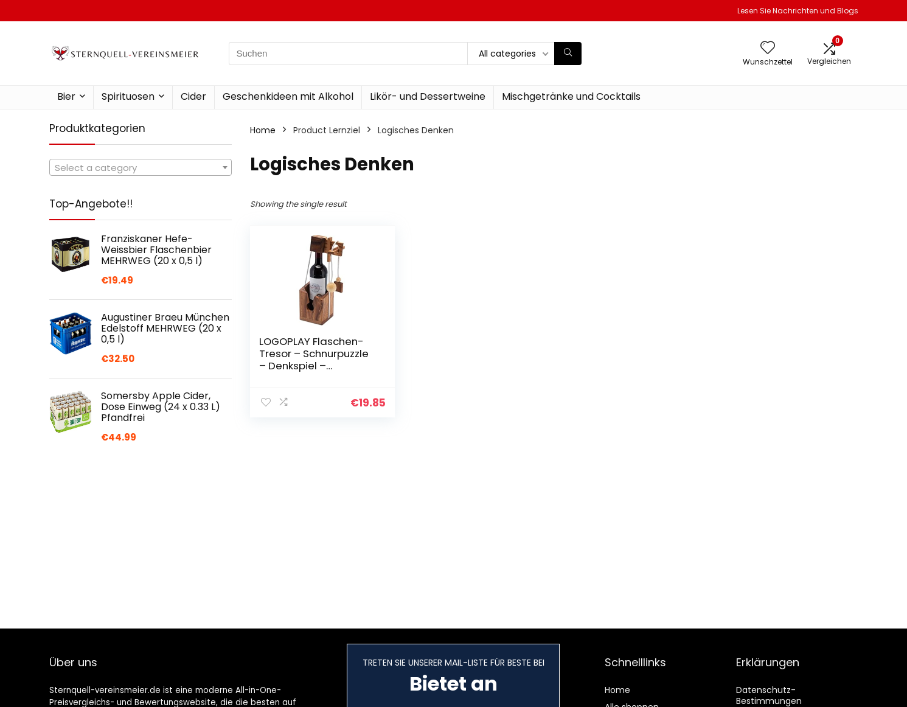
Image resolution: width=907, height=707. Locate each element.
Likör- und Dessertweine (427, 96)
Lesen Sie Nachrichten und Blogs (797, 10)
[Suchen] (568, 53)
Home (263, 130)
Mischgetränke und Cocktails (571, 96)
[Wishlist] (767, 48)
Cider (193, 96)
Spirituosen (128, 96)
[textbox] (140, 167)
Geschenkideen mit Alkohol (288, 96)
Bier (66, 96)
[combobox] (140, 167)
